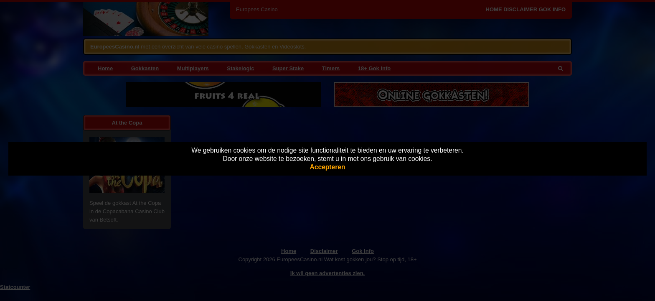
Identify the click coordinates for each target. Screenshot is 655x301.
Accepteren (327, 167)
